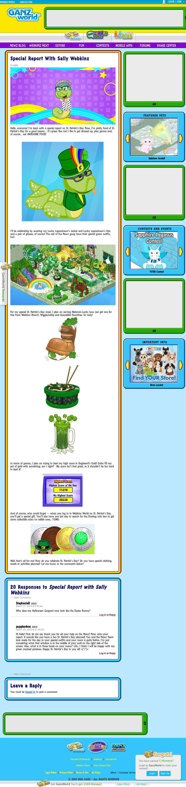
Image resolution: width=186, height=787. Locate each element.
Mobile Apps (124, 45)
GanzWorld (111, 759)
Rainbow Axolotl (157, 158)
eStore (60, 45)
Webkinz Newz (97, 35)
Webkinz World (7, 1)
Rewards (73, 35)
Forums (145, 45)
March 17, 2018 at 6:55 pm (29, 606)
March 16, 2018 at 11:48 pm (30, 629)
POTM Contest (157, 271)
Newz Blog (18, 45)
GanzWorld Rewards (80, 759)
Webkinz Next (39, 45)
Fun (81, 45)
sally (15, 65)
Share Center (166, 45)
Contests (102, 45)
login (171, 1)
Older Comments (21, 597)
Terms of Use (82, 772)
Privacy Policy (66, 772)
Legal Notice (50, 772)
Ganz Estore (26, 1)
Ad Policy (95, 772)
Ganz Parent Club (102, 765)
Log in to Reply (107, 615)
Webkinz (98, 759)
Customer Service (127, 772)
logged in (30, 691)
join (179, 1)
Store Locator (156, 385)
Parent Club (123, 35)
